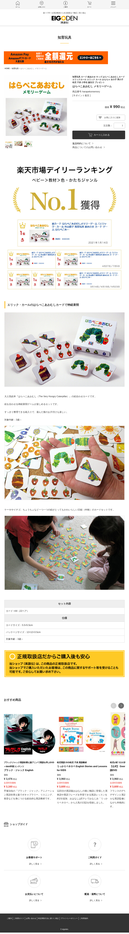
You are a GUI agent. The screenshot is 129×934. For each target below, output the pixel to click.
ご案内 (9, 920)
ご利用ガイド (19, 920)
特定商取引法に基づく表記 (48, 920)
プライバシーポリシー (69, 920)
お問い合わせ (31, 920)
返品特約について (81, 143)
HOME (7, 68)
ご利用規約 (84, 920)
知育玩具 (15, 68)
